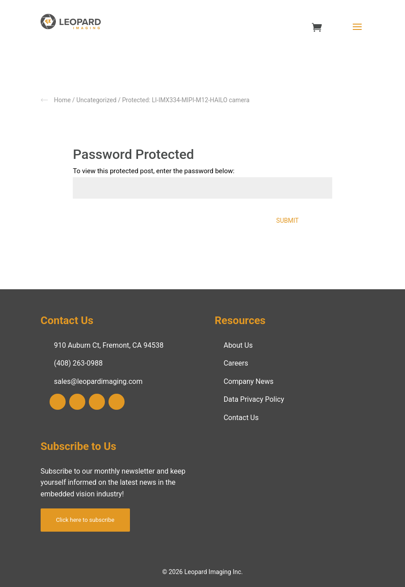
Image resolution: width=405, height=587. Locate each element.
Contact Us (241, 417)
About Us (238, 345)
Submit (287, 220)
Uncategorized (96, 100)
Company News (249, 381)
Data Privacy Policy (254, 399)
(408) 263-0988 (78, 363)
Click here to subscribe (85, 519)
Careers (236, 363)
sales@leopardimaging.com (98, 381)
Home (62, 100)
